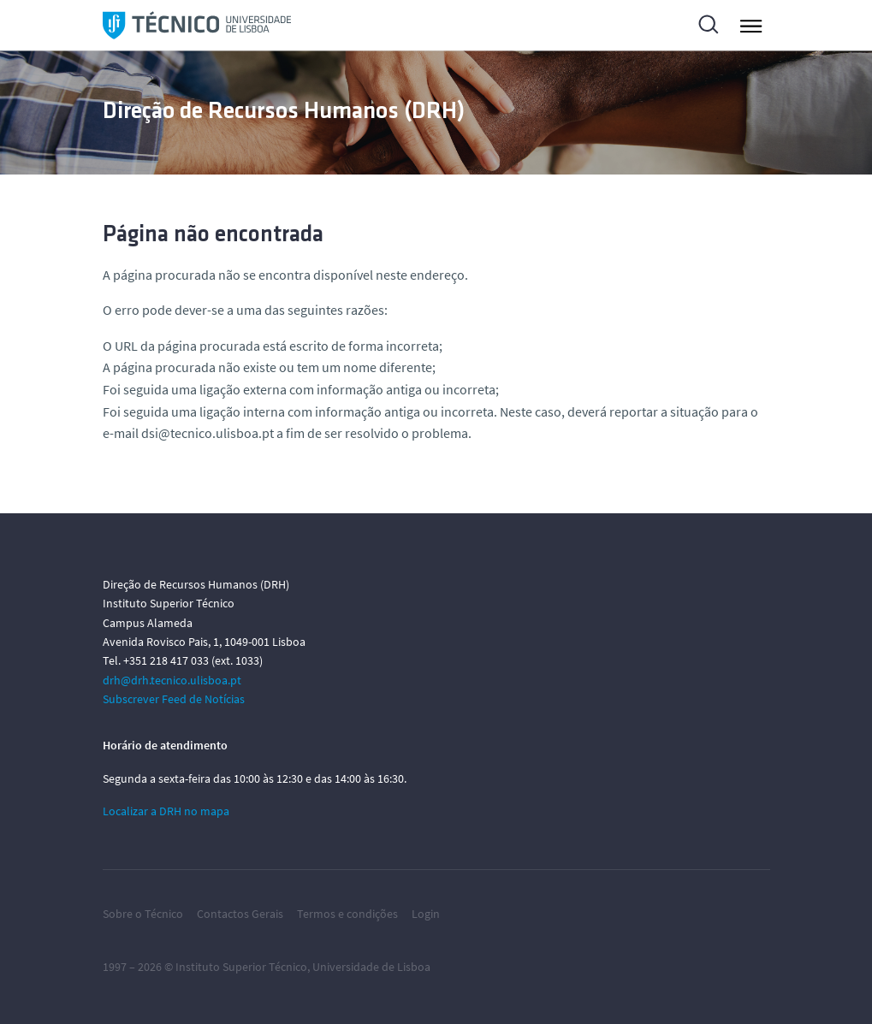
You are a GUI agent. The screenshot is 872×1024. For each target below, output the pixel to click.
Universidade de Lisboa (371, 966)
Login (426, 913)
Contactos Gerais (240, 913)
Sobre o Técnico (143, 913)
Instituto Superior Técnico (241, 966)
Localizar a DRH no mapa (166, 811)
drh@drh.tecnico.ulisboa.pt (172, 680)
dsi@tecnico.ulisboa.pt (207, 432)
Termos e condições (347, 913)
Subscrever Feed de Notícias (174, 699)
